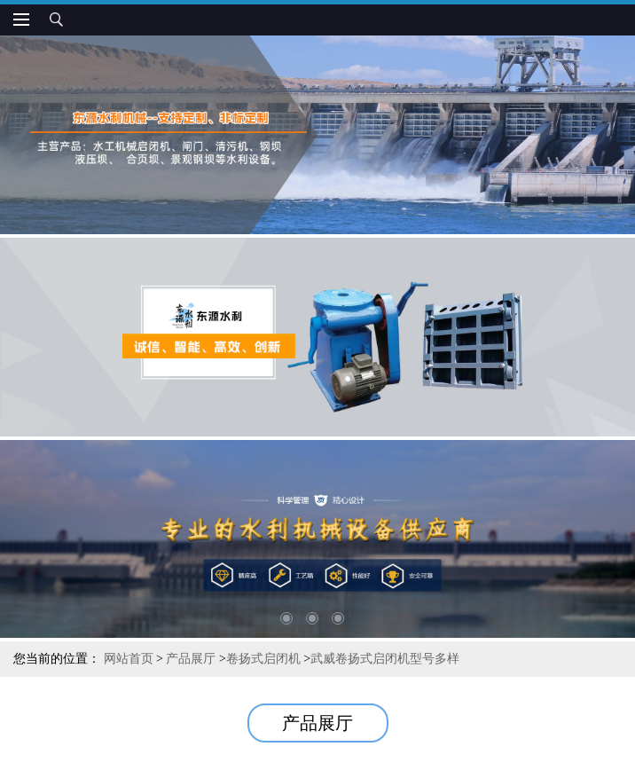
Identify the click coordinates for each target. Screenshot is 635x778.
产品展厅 (191, 658)
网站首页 (128, 658)
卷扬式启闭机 (263, 658)
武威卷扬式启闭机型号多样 (384, 658)
